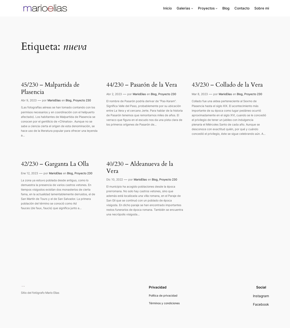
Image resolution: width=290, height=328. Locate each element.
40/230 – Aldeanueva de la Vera (139, 168)
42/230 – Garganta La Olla (55, 164)
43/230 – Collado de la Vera (227, 85)
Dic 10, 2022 (114, 179)
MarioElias (54, 100)
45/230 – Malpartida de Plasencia (50, 88)
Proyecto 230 (82, 100)
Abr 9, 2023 (29, 100)
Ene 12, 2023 (29, 173)
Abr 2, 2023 (114, 94)
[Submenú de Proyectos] (216, 8)
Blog (68, 100)
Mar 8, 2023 (200, 94)
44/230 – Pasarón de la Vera (141, 85)
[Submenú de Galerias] (192, 8)
